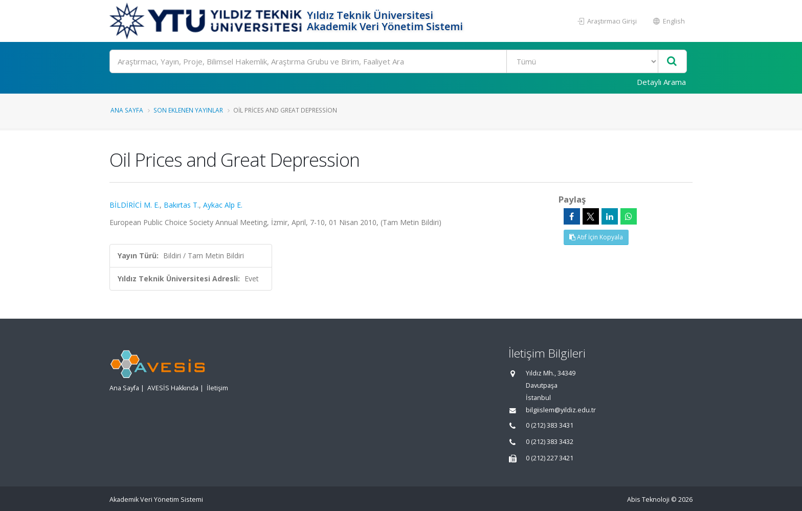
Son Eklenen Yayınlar (188, 110)
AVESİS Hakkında (172, 388)
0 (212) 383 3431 (549, 425)
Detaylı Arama (661, 82)
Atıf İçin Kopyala (596, 237)
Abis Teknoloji (648, 499)
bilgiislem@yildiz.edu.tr (561, 410)
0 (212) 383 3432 (549, 441)
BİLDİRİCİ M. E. (134, 205)
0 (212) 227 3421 (549, 458)
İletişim (217, 388)
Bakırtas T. (181, 205)
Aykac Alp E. (222, 205)
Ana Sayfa (126, 110)
